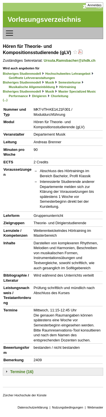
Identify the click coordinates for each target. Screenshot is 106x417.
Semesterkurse (70, 82)
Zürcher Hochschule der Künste (25, 395)
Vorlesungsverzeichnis (44, 19)
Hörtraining (67, 87)
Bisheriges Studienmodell (22, 73)
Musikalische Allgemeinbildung (32, 87)
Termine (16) (21, 371)
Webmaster (95, 407)
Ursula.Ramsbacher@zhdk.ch (70, 60)
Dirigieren (39, 96)
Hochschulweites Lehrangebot (67, 73)
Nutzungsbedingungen (67, 407)
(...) (5, 100)
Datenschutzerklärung (33, 407)
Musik (49, 82)
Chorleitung (59, 96)
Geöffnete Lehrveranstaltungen (32, 78)
